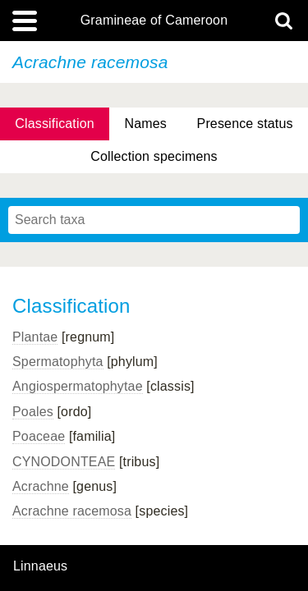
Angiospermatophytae (77, 386)
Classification (54, 124)
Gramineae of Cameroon (154, 20)
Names (145, 124)
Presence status (245, 124)
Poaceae (38, 436)
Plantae (34, 337)
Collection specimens (153, 156)
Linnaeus (40, 566)
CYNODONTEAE (63, 462)
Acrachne (40, 486)
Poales (32, 412)
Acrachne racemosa (71, 511)
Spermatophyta (57, 362)
